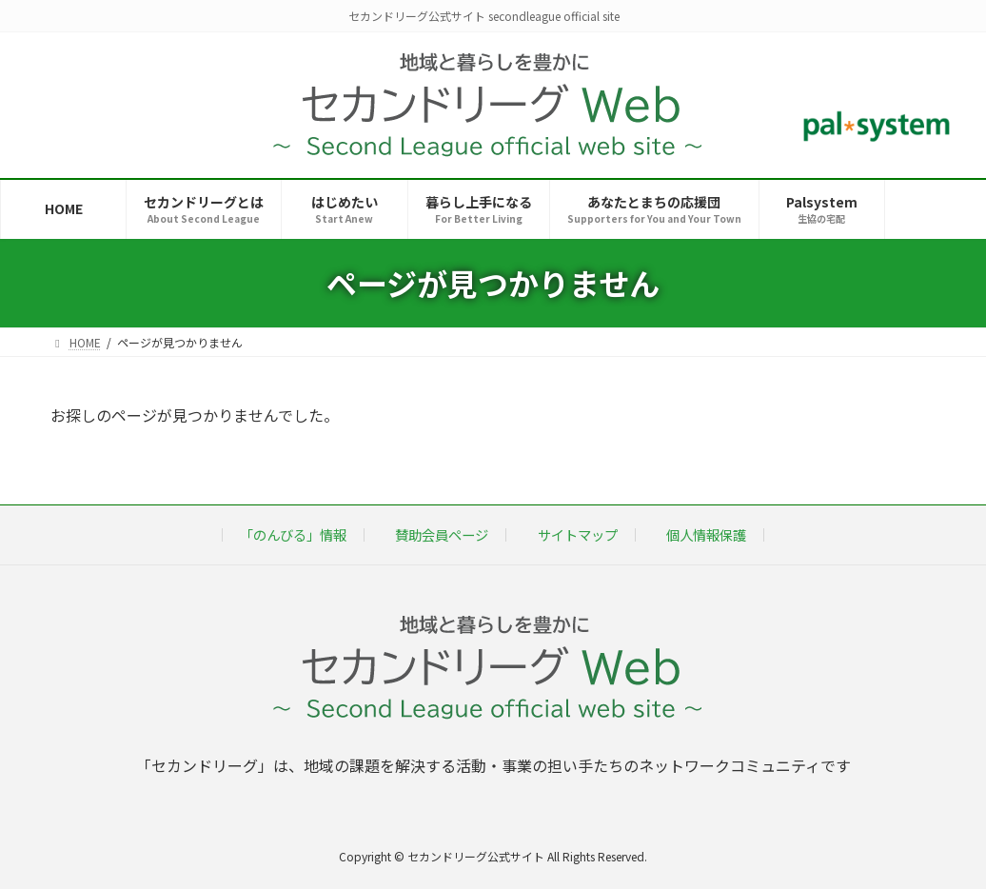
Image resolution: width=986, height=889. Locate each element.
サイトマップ (578, 534)
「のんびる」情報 (293, 534)
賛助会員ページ (441, 534)
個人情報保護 (706, 534)
